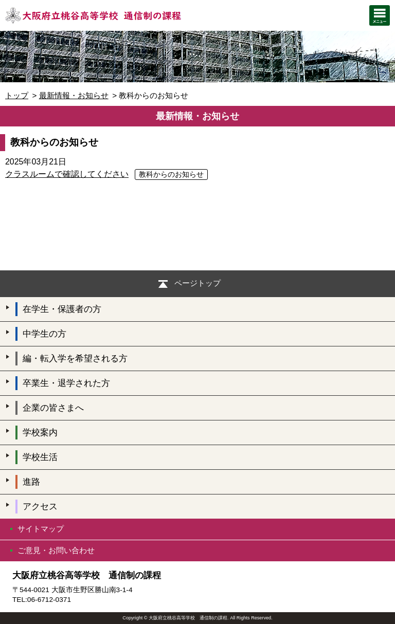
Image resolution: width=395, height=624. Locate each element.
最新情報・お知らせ (74, 95)
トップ (16, 95)
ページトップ (197, 283)
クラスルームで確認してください (67, 174)
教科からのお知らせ (171, 174)
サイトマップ (40, 528)
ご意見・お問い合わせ (56, 550)
